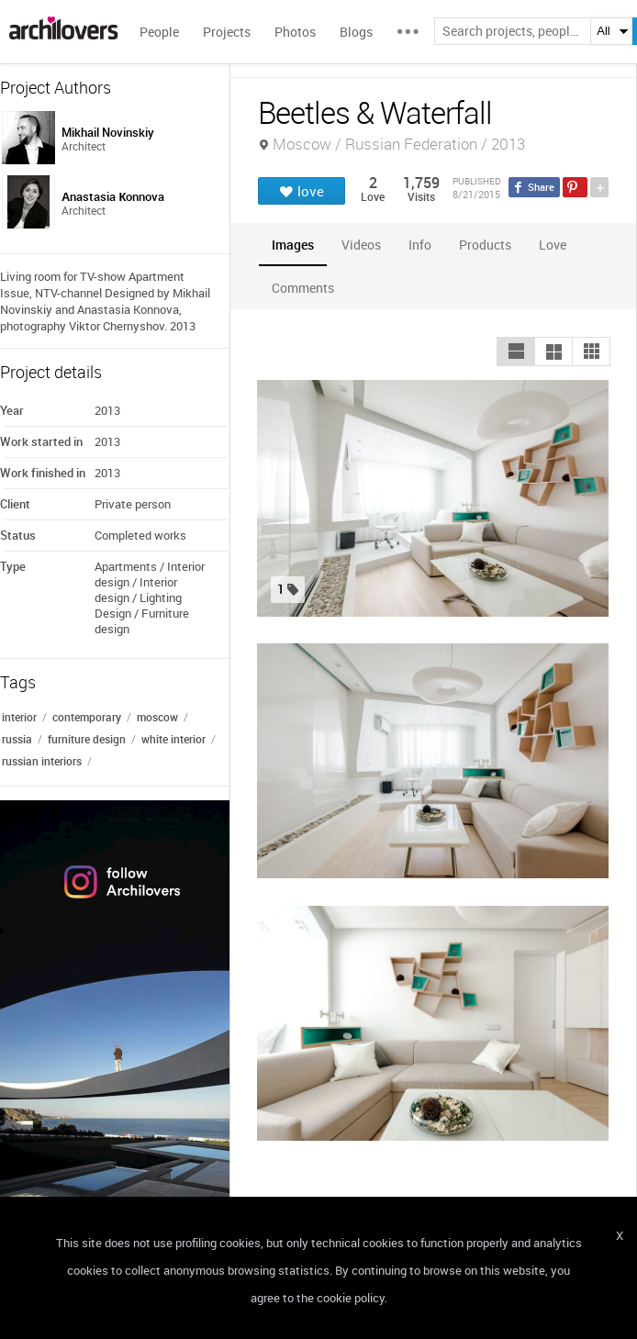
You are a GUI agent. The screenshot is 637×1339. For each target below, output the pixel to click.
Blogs (356, 31)
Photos (295, 31)
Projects (227, 31)
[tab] (293, 244)
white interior (173, 738)
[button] (516, 351)
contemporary (86, 716)
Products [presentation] (485, 244)
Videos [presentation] (361, 244)
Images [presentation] (293, 244)
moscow (157, 716)
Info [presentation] (419, 244)
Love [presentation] (552, 244)
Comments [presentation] (307, 287)
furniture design (87, 738)
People (159, 31)
